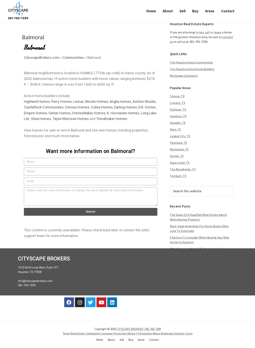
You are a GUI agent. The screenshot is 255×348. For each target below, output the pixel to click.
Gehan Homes (60, 113)
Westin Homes (96, 102)
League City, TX (180, 136)
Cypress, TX (177, 103)
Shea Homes (41, 119)
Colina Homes (102, 107)
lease (217, 32)
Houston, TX (178, 116)
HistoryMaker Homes (88, 113)
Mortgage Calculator (184, 76)
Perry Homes (61, 102)
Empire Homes (35, 113)
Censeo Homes (77, 107)
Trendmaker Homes (111, 119)
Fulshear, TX (178, 110)
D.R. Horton (147, 107)
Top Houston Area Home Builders (192, 69)
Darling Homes (125, 107)
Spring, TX (177, 156)
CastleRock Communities (44, 107)
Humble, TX (178, 123)
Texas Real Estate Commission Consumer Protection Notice (99, 333)
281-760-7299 (153, 329)
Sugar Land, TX (179, 163)
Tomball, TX (178, 176)
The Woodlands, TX (183, 169)
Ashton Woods (144, 102)
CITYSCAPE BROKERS (129, 329)
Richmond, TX (179, 149)
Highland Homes (37, 102)
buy (201, 32)
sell (207, 32)
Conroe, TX (177, 96)
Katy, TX (175, 130)
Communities (73, 57)
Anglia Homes (120, 102)
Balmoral (33, 37)
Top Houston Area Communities (191, 62)
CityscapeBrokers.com (41, 57)
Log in (189, 333)
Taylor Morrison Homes (70, 119)
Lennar (78, 102)
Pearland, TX (178, 143)
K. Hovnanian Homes (123, 113)
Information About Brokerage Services (161, 333)
